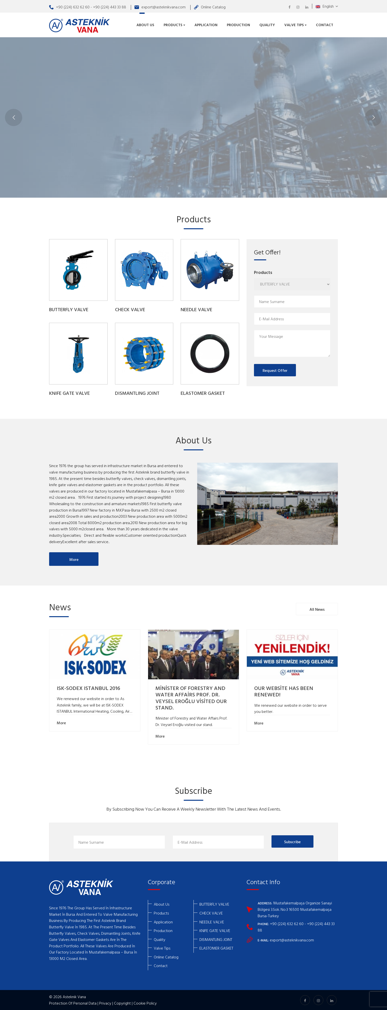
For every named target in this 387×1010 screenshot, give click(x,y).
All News (317, 609)
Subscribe (292, 842)
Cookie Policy (145, 1003)
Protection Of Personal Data (73, 1003)
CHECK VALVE (130, 310)
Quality (267, 25)
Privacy (105, 1003)
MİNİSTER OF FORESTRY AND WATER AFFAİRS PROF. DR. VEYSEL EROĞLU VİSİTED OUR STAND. (191, 698)
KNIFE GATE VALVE (69, 394)
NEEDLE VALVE (196, 310)
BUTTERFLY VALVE (68, 310)
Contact (324, 25)
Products (174, 25)
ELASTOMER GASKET (203, 394)
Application (205, 25)
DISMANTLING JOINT (137, 394)
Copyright (122, 1003)
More (73, 559)
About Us (145, 25)
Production (238, 25)
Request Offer (275, 370)
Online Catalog (210, 7)
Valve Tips (295, 25)
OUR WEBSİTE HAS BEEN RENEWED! (283, 691)
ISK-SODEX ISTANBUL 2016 (88, 688)
